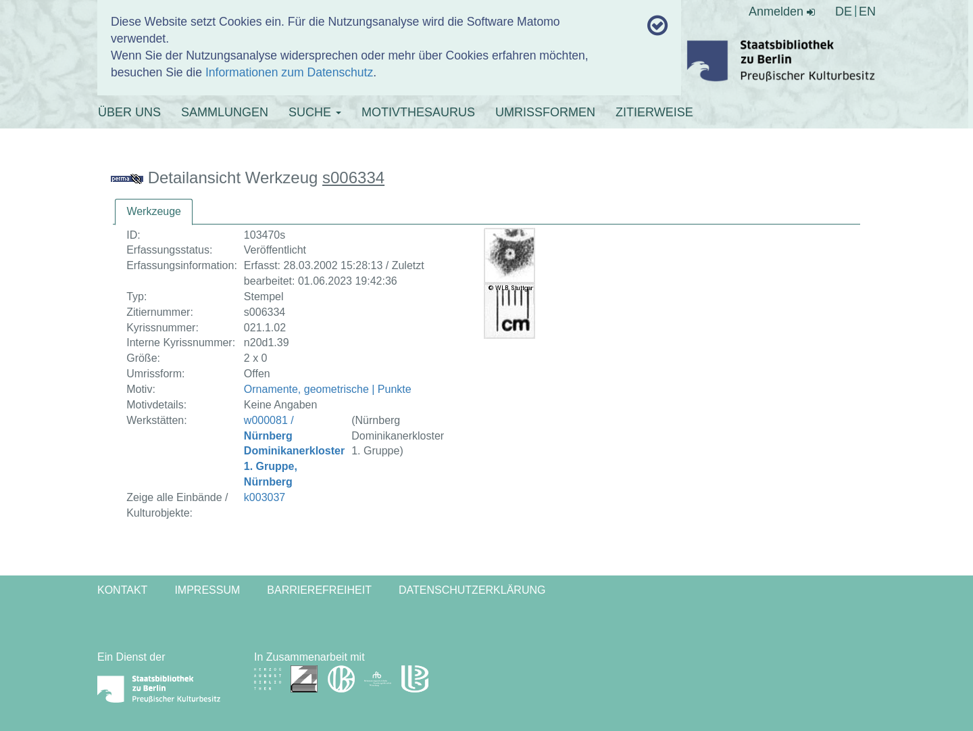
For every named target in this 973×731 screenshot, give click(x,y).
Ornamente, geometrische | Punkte (327, 389)
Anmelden (782, 11)
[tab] (154, 212)
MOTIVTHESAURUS (418, 112)
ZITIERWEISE (654, 112)
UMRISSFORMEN (545, 112)
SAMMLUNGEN (224, 112)
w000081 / (294, 451)
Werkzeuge (153, 211)
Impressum (207, 590)
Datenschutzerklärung (472, 590)
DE (843, 11)
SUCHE (315, 112)
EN (867, 11)
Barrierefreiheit (319, 590)
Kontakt (122, 590)
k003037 (264, 497)
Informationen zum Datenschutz (289, 72)
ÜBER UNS (129, 112)
